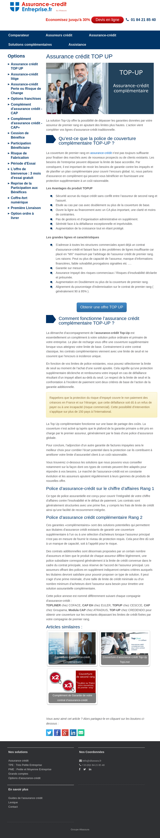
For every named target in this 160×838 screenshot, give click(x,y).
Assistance (77, 44)
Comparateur (18, 35)
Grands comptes (18, 773)
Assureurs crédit (59, 35)
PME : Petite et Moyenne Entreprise (29, 769)
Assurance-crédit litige (24, 76)
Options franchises (26, 98)
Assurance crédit (18, 760)
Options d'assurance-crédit (24, 778)
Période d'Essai (23, 163)
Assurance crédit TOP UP (24, 66)
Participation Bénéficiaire (21, 145)
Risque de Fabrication (20, 155)
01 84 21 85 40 (143, 20)
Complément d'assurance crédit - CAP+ (26, 123)
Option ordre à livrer (22, 216)
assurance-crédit (101, 153)
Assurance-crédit (102, 35)
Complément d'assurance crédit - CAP (26, 109)
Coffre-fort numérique (19, 200)
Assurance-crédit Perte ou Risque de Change (26, 88)
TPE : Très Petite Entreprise (25, 765)
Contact (13, 806)
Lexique (13, 802)
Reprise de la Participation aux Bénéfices (24, 188)
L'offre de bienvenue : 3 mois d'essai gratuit (26, 173)
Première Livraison (26, 208)
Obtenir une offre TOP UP (101, 307)
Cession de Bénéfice (20, 135)
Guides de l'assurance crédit (25, 798)
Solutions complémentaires (30, 44)
